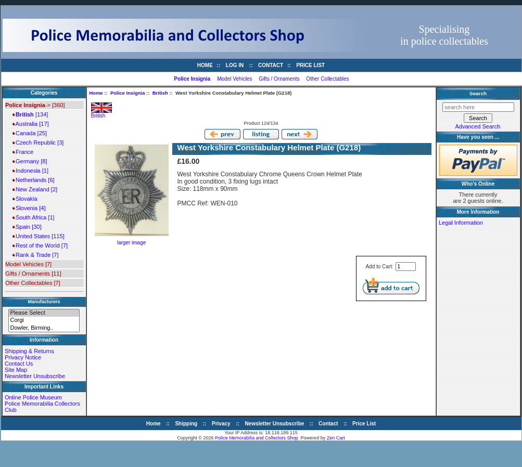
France (22, 152)
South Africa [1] (33, 217)
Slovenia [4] (29, 208)
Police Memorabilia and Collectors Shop (256, 437)
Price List (310, 65)
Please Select (44, 313)
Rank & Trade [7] (35, 255)
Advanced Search (478, 126)
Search (478, 93)
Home (205, 65)
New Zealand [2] (34, 189)
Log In (235, 65)
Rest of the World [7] (40, 245)
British (160, 93)
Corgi (44, 320)
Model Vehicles (234, 79)
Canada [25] (29, 133)
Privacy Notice (23, 357)
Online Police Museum (33, 397)
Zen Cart (336, 437)
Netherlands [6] (33, 180)
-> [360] (35, 105)
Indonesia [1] (30, 170)
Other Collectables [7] (32, 283)
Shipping (186, 423)
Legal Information (461, 222)
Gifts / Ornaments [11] (33, 273)
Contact (270, 65)
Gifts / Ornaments (279, 79)
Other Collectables (327, 79)
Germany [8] (29, 161)
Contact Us (19, 363)
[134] (30, 114)
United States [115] (38, 236)
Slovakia (24, 199)
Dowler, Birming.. (44, 328)
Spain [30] (27, 227)
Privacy (221, 423)
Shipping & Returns (29, 351)
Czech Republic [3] (37, 142)
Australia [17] (30, 124)
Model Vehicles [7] (28, 264)
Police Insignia (127, 93)
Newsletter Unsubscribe (35, 376)
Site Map (16, 370)
